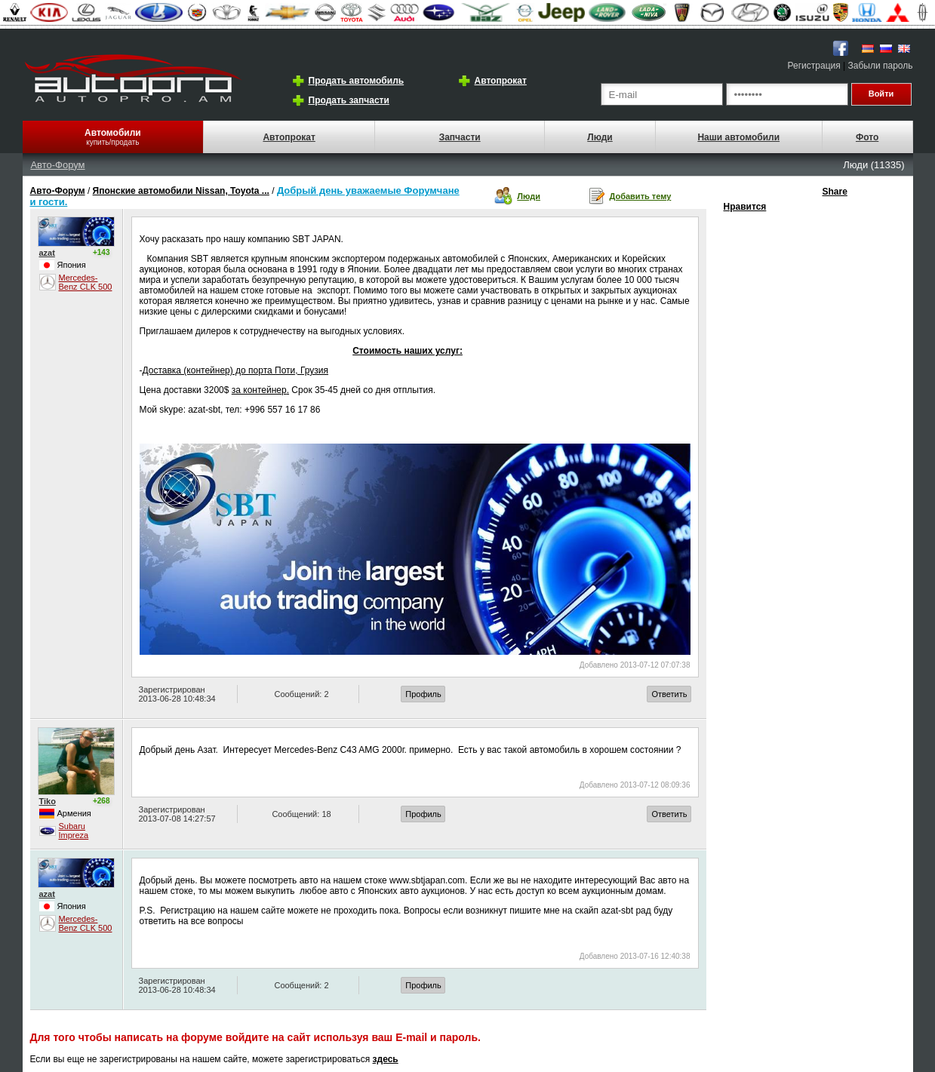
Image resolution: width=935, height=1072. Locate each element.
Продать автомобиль (356, 80)
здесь (385, 1059)
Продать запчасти (349, 100)
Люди (600, 137)
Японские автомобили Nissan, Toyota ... (181, 191)
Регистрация (814, 65)
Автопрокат (501, 80)
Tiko (47, 801)
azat (47, 252)
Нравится (745, 206)
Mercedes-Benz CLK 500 (85, 282)
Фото (867, 137)
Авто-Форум (57, 164)
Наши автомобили (738, 137)
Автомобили (113, 132)
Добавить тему (641, 196)
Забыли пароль (880, 65)
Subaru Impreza (74, 831)
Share (835, 191)
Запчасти (460, 137)
